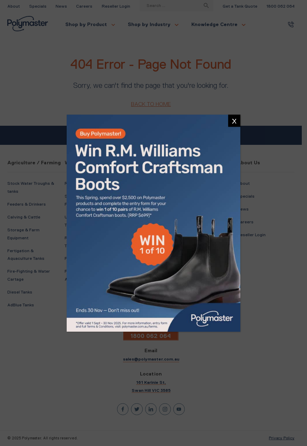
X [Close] (234, 121)
